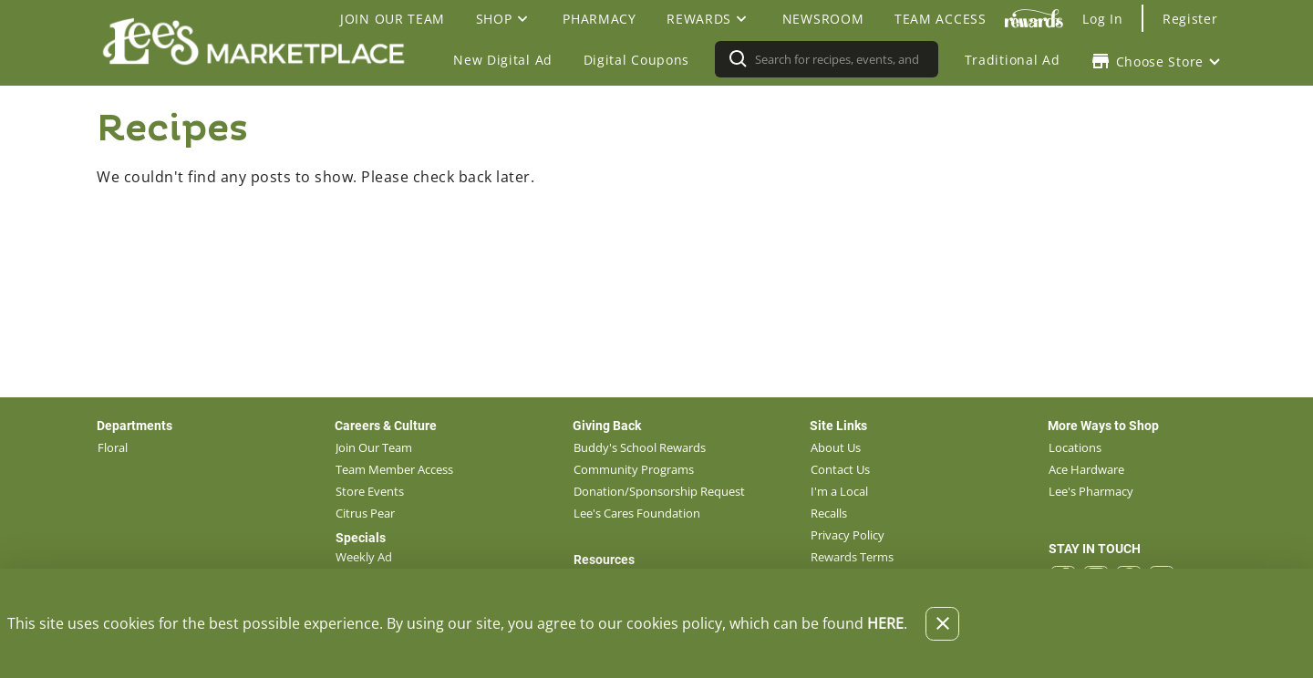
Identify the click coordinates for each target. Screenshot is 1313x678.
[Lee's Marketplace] (259, 59)
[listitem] (113, 447)
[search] (839, 59)
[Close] (942, 624)
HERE (885, 623)
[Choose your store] (1157, 61)
